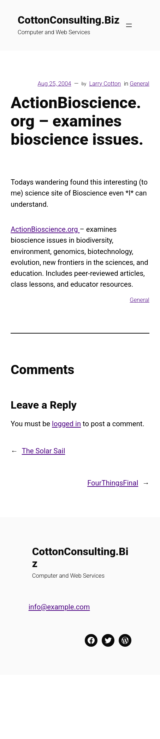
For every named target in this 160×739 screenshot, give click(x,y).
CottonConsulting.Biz (68, 20)
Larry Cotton (105, 83)
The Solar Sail (43, 451)
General (139, 83)
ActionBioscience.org (45, 229)
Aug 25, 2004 (54, 83)
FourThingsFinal (112, 483)
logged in (66, 424)
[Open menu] (129, 25)
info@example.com (59, 607)
